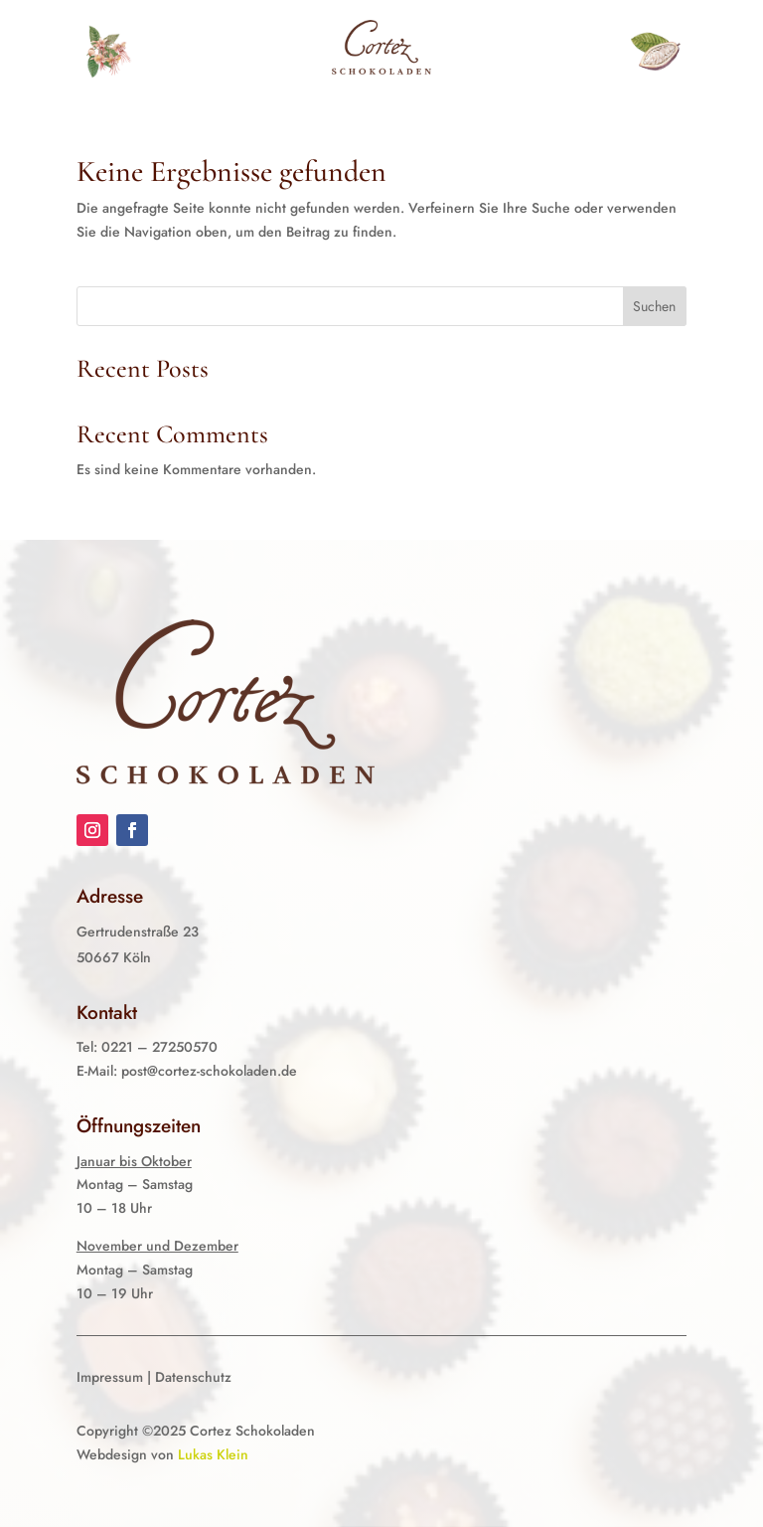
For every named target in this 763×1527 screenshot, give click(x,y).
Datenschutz (193, 1377)
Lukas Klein (213, 1454)
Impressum (109, 1377)
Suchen (654, 306)
